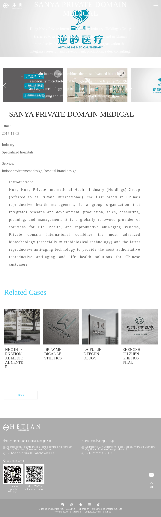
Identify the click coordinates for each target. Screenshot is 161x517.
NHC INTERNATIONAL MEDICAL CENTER (14, 358)
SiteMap (76, 511)
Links (108, 511)
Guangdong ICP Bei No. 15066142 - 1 (58, 509)
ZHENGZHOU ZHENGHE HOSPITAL (131, 355)
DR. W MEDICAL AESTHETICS (53, 353)
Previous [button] (5, 85)
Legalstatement (93, 511)
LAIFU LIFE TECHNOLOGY (92, 353)
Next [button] (152, 85)
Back (21, 395)
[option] (22, 340)
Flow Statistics (60, 511)
